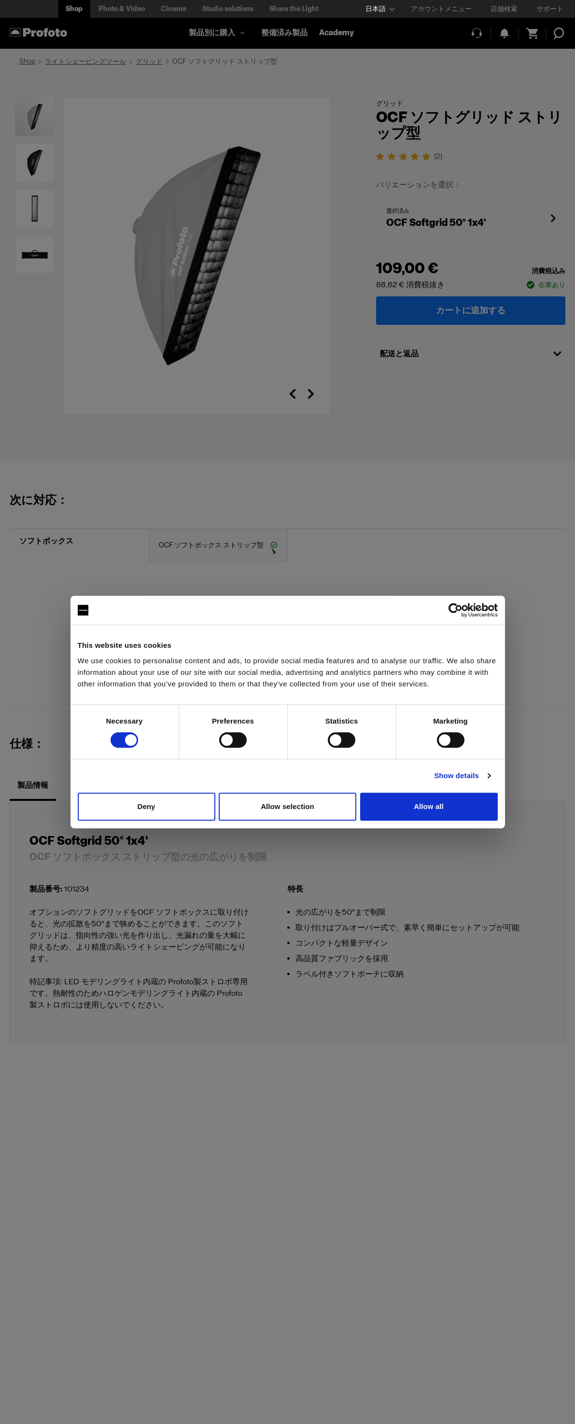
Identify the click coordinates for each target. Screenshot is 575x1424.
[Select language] (380, 9)
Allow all (429, 806)
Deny (146, 806)
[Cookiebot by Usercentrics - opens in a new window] (455, 610)
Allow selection (287, 806)
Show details (456, 775)
